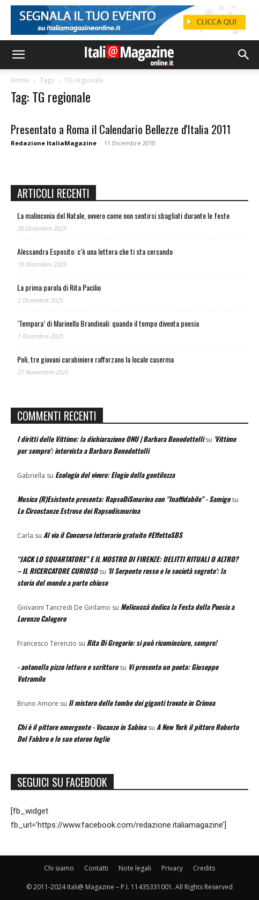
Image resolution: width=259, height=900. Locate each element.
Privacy (172, 868)
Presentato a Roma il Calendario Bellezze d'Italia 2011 (121, 129)
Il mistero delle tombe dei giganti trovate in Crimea (142, 702)
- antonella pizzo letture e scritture (67, 666)
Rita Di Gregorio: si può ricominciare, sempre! (152, 642)
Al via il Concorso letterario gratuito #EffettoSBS (112, 534)
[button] (18, 54)
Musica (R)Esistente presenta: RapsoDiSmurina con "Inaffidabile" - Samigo (123, 498)
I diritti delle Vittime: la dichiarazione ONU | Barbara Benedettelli (110, 438)
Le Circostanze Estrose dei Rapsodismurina (78, 510)
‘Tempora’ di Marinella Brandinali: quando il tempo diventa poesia (108, 323)
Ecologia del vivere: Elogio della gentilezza (115, 474)
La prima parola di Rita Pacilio (59, 287)
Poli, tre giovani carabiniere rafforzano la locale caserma (95, 359)
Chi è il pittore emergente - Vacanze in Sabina (81, 726)
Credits (204, 868)
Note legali (135, 868)
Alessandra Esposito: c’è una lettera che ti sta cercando (95, 251)
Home (20, 80)
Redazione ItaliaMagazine (54, 143)
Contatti (96, 868)
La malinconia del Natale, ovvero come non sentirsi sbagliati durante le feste (123, 215)
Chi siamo (59, 868)
